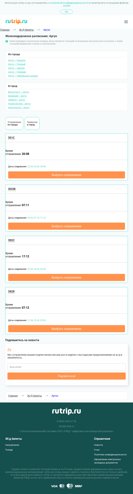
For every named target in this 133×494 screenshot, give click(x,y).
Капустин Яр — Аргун (18, 107)
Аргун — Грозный (16, 64)
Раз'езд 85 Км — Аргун (19, 104)
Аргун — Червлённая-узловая (23, 76)
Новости (98, 445)
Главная (5, 29)
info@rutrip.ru (66, 426)
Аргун (46, 29)
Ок (66, 11)
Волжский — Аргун (17, 96)
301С (11, 137)
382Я (11, 291)
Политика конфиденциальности (110, 454)
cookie (66, 5)
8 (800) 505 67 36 (66, 421)
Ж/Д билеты (26, 29)
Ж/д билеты (13, 438)
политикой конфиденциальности (69, 2)
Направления (12, 445)
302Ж (12, 189)
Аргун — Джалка (16, 68)
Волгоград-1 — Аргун (18, 92)
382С (11, 240)
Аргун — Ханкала (16, 60)
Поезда (9, 450)
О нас (97, 450)
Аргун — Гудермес (17, 72)
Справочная (102, 438)
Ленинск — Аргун (16, 100)
